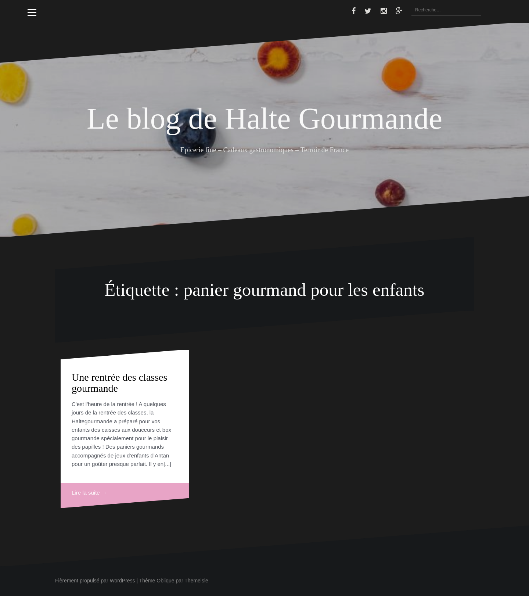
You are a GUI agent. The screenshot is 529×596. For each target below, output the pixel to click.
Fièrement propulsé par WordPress (95, 581)
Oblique (165, 581)
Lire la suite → (89, 492)
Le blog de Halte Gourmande (264, 118)
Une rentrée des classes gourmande (119, 382)
